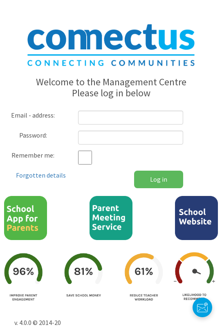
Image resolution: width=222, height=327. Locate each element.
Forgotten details (41, 175)
